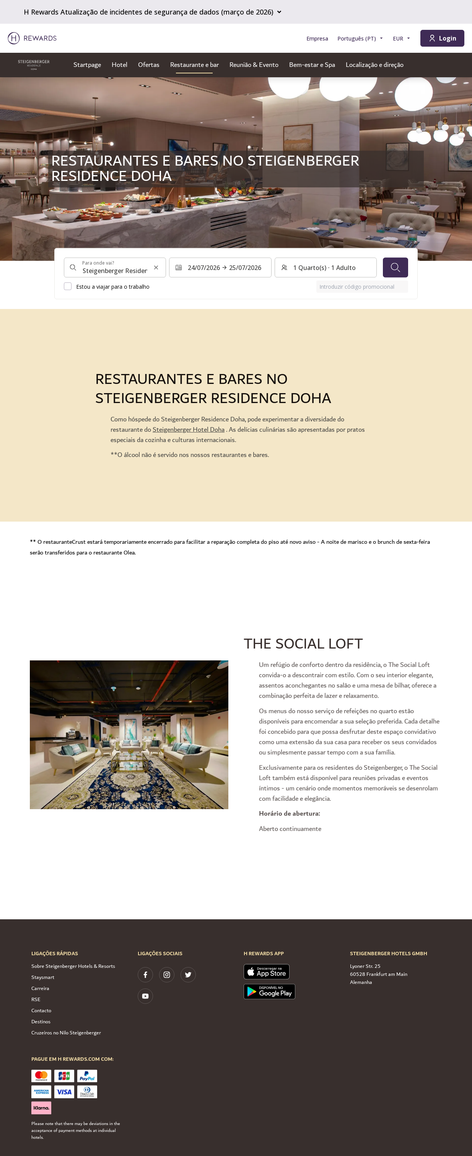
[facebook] (145, 974)
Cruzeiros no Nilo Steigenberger (66, 1032)
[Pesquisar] (395, 267)
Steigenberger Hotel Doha (189, 430)
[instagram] (166, 974)
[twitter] (188, 974)
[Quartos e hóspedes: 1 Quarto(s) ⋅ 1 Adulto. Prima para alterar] (326, 267)
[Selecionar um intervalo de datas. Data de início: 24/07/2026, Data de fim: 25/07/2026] (220, 267)
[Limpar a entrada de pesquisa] (156, 267)
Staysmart (42, 977)
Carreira (40, 988)
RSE (36, 999)
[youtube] (145, 996)
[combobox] (115, 267)
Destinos (40, 1021)
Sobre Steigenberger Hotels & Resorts (73, 966)
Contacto (41, 1010)
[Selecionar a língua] (360, 38)
